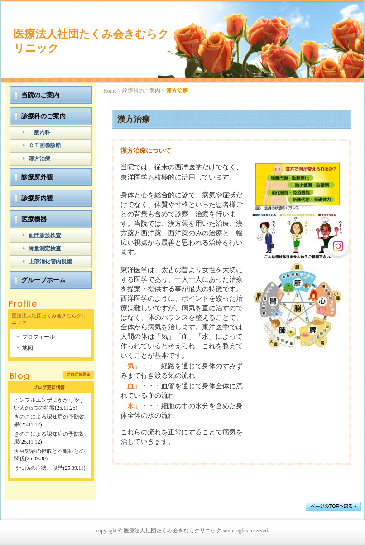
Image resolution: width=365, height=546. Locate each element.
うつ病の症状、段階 (38, 468)
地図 (27, 348)
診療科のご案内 (141, 91)
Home (109, 91)
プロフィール (38, 337)
